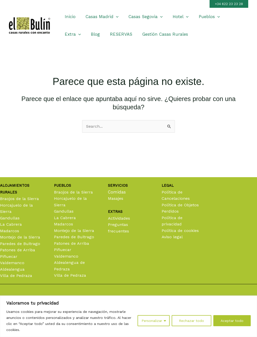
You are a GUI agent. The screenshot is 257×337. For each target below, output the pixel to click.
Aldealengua (13, 269)
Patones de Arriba (18, 249)
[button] (229, 4)
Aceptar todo (232, 321)
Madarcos (10, 217)
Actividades (119, 205)
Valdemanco (13, 262)
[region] (128, 316)
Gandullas (10, 205)
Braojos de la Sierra (20, 185)
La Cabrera (11, 211)
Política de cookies (181, 217)
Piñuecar (9, 256)
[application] (113, 16)
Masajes (116, 185)
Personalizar (152, 321)
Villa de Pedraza (16, 275)
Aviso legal (172, 223)
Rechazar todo (191, 321)
